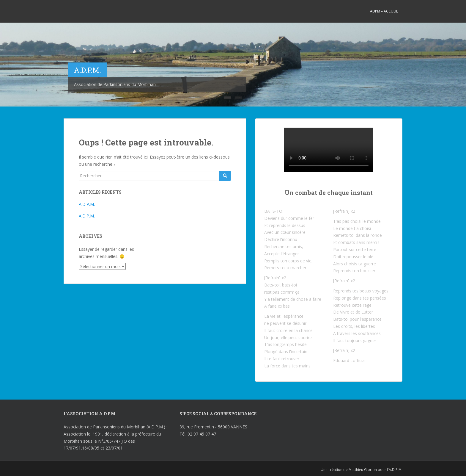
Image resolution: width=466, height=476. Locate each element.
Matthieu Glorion (363, 469)
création (335, 469)
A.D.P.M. (87, 204)
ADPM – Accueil (384, 11)
